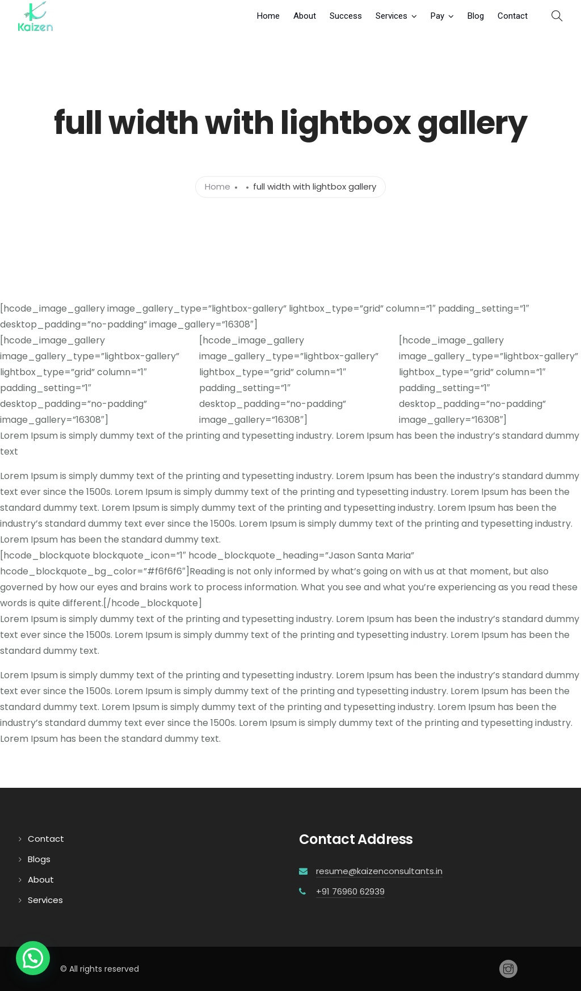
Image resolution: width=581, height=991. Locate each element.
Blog (476, 16)
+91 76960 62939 (350, 891)
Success (346, 16)
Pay (437, 16)
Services (391, 16)
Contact (513, 16)
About (304, 16)
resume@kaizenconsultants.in (379, 871)
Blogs (39, 859)
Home (268, 16)
